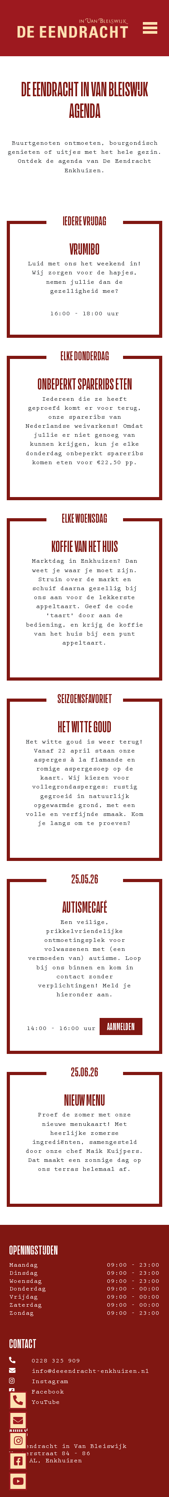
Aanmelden (121, 1026)
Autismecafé (84, 907)
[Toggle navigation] (150, 28)
